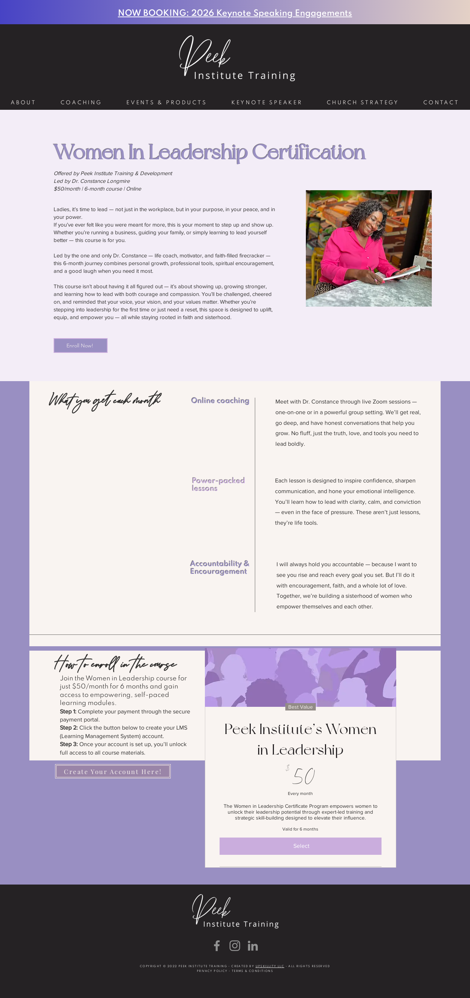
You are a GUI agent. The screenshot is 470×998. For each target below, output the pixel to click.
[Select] (301, 846)
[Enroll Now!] (81, 345)
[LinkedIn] (253, 946)
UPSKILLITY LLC (270, 966)
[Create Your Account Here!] (113, 771)
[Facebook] (217, 946)
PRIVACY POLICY (212, 971)
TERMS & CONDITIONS (252, 971)
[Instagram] (235, 946)
